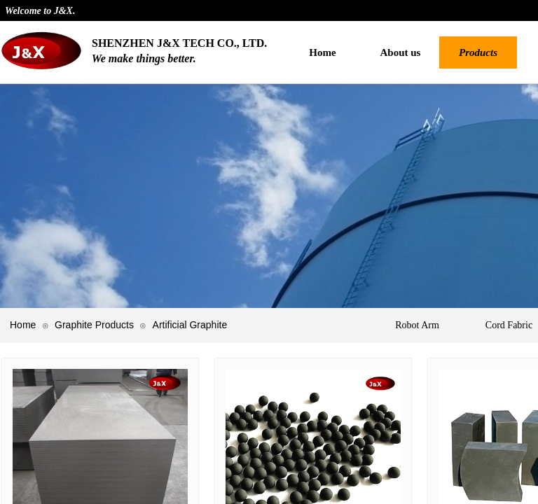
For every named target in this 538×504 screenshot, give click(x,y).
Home (23, 324)
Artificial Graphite (190, 324)
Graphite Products (94, 324)
